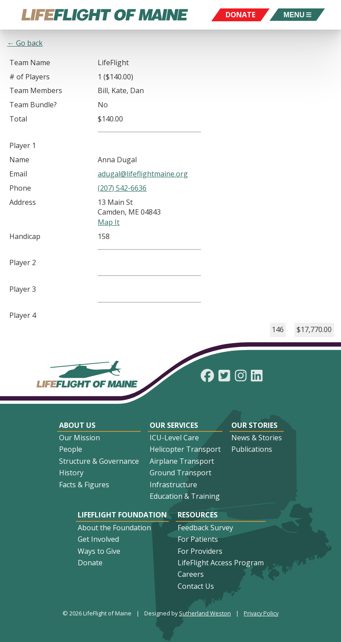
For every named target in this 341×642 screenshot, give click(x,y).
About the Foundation (114, 527)
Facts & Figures (84, 484)
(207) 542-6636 (122, 188)
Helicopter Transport (185, 449)
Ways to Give (99, 551)
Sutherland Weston (205, 613)
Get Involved (98, 539)
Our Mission (79, 437)
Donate (90, 563)
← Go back (25, 43)
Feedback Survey (205, 527)
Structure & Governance (99, 461)
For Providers (200, 551)
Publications (251, 449)
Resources (198, 515)
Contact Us (196, 586)
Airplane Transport (182, 461)
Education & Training (185, 496)
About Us (77, 425)
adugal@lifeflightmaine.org (143, 174)
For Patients (198, 539)
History (71, 473)
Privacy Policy (261, 613)
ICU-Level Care (174, 437)
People (70, 449)
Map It (108, 222)
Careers (191, 574)
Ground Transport (180, 473)
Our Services (174, 425)
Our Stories (254, 425)
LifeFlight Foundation (122, 515)
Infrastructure (173, 484)
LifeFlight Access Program (221, 563)
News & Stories (256, 437)
